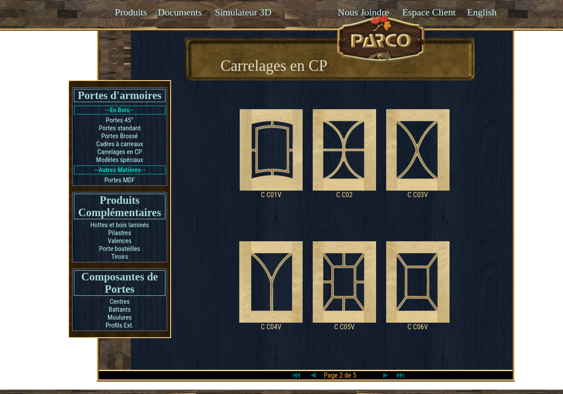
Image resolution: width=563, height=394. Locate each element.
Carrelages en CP (119, 152)
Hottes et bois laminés (119, 225)
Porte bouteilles (119, 249)
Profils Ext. (120, 325)
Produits (131, 12)
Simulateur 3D (243, 12)
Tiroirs (119, 257)
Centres (120, 302)
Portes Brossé (119, 136)
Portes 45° (120, 120)
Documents (180, 12)
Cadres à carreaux (119, 144)
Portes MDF (119, 180)
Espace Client (429, 12)
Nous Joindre (363, 12)
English (482, 12)
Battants (120, 309)
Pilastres (119, 233)
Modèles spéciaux (119, 160)
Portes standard (120, 128)
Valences (120, 241)
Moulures (119, 317)
